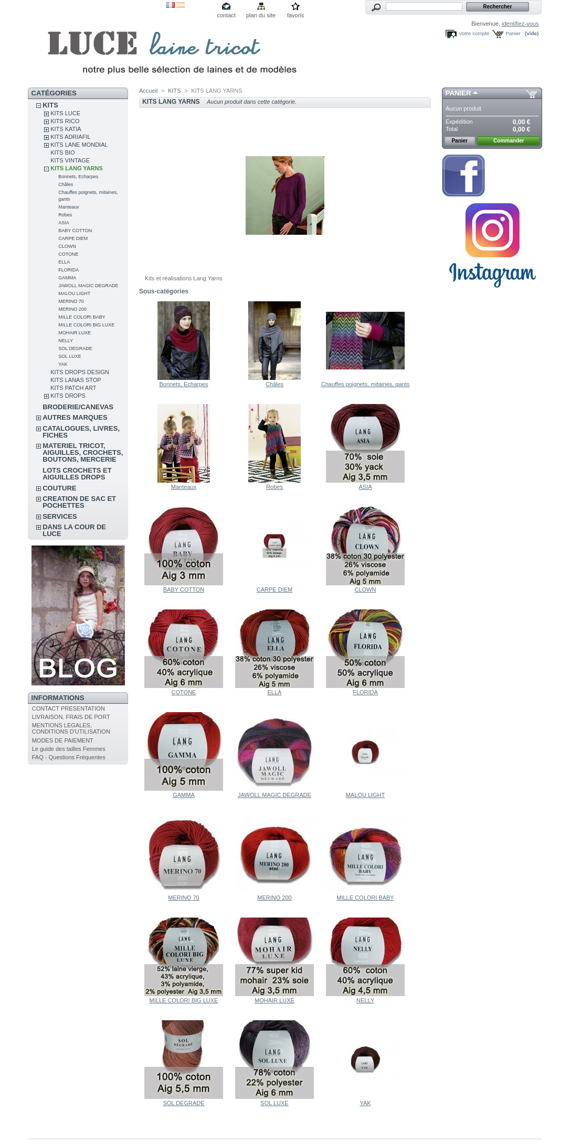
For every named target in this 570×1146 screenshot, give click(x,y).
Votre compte (474, 33)
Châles (65, 184)
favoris (295, 15)
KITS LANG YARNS (76, 168)
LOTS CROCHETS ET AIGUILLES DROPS (77, 473)
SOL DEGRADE (75, 348)
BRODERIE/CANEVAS (78, 407)
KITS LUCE (65, 113)
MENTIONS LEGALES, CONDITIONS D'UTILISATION (71, 728)
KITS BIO (62, 152)
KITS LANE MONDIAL (79, 144)
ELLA (64, 262)
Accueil (148, 91)
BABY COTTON (75, 230)
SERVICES (60, 516)
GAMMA (67, 277)
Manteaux (68, 207)
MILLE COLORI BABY (81, 317)
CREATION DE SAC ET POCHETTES (79, 502)
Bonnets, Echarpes (78, 176)
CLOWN (67, 246)
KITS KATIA (65, 129)
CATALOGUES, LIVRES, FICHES (81, 431)
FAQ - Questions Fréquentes (68, 757)
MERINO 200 (72, 309)
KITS (50, 105)
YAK (62, 364)
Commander (508, 141)
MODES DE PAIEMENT (62, 740)
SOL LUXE (69, 356)
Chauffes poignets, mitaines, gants (365, 384)
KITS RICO (64, 121)
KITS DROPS (68, 395)
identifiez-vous (520, 23)
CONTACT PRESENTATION (68, 708)
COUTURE (59, 488)
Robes (65, 214)
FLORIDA (68, 269)
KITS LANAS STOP (75, 380)
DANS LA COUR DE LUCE (74, 530)
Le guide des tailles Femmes (68, 749)
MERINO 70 (71, 301)
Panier (458, 93)
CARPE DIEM (73, 238)
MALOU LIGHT (74, 293)
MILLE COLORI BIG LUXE (86, 325)
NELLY (65, 340)
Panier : (514, 33)
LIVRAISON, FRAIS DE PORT (71, 717)
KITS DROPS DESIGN (79, 372)
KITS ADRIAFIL (70, 137)
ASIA (63, 222)
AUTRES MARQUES (75, 417)
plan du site (261, 15)
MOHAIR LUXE (74, 332)
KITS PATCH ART (73, 388)
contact (226, 15)
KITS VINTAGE (70, 160)
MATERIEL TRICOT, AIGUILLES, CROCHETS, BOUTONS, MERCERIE (83, 452)
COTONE (68, 254)
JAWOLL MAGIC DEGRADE (88, 285)
